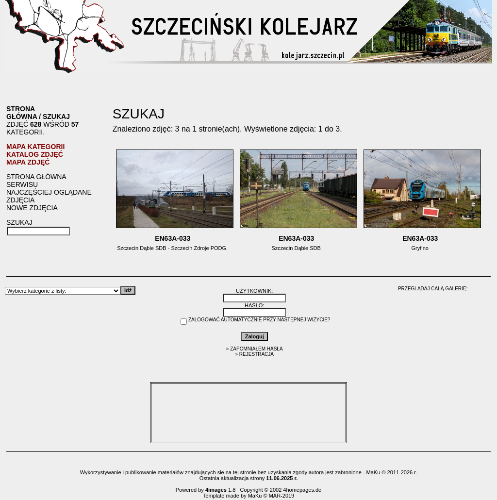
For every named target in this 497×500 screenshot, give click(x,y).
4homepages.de (302, 490)
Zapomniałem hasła (256, 348)
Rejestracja (256, 354)
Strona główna (21, 112)
